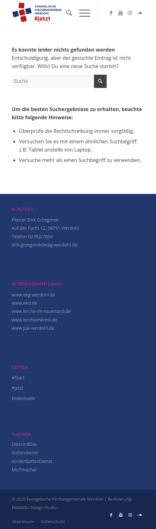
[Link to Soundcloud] (139, 12)
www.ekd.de (24, 303)
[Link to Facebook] (111, 12)
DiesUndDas (24, 444)
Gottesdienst (25, 453)
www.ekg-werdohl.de (33, 295)
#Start (18, 378)
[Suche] (66, 12)
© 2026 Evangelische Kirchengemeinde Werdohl (58, 499)
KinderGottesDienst (32, 461)
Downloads (23, 398)
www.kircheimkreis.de (34, 320)
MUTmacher (24, 470)
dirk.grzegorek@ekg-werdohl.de (44, 245)
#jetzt (17, 388)
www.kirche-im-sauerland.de (41, 311)
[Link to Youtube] (120, 12)
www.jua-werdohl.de (33, 328)
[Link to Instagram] (130, 12)
